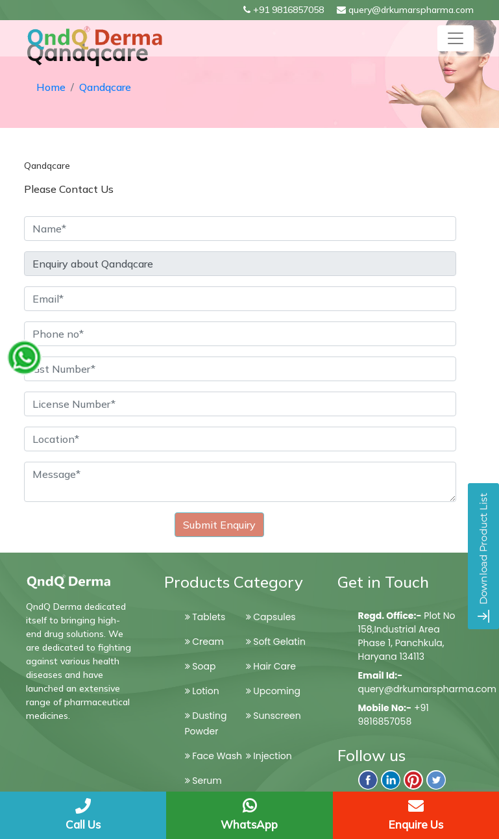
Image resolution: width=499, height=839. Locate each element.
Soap (200, 666)
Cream (204, 641)
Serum (203, 780)
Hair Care (271, 666)
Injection (269, 755)
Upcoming (273, 690)
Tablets (205, 616)
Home (51, 87)
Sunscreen (273, 715)
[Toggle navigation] (455, 38)
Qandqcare (105, 87)
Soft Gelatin (276, 641)
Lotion (202, 690)
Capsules (271, 616)
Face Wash (214, 755)
